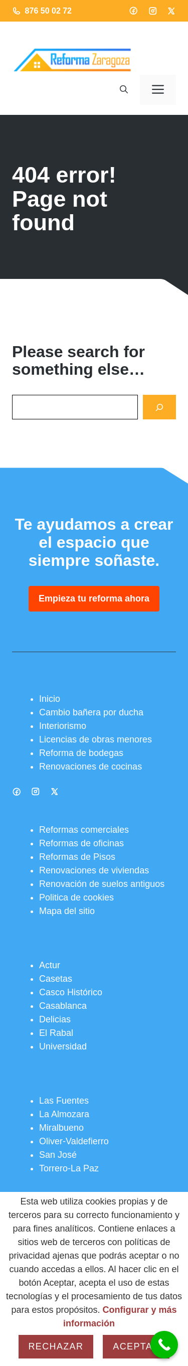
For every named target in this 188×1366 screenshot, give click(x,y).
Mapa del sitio (67, 911)
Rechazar (56, 1346)
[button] (124, 90)
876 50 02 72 (48, 11)
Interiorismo (62, 726)
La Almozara (64, 1114)
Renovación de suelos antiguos (101, 884)
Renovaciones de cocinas (90, 767)
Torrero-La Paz (69, 1168)
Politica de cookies (76, 897)
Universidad (63, 1046)
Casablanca (63, 1006)
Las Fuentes (64, 1101)
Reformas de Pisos (77, 857)
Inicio (49, 699)
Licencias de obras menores (95, 739)
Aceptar (136, 1346)
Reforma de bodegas (81, 753)
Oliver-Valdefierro (74, 1141)
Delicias (55, 1019)
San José (58, 1155)
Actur (49, 965)
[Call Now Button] (164, 1344)
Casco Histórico (70, 992)
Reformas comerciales (84, 830)
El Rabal (56, 1033)
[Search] (159, 407)
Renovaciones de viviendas (94, 870)
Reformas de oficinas (81, 843)
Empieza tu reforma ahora (94, 598)
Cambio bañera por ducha (91, 712)
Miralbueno (61, 1128)
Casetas (55, 979)
